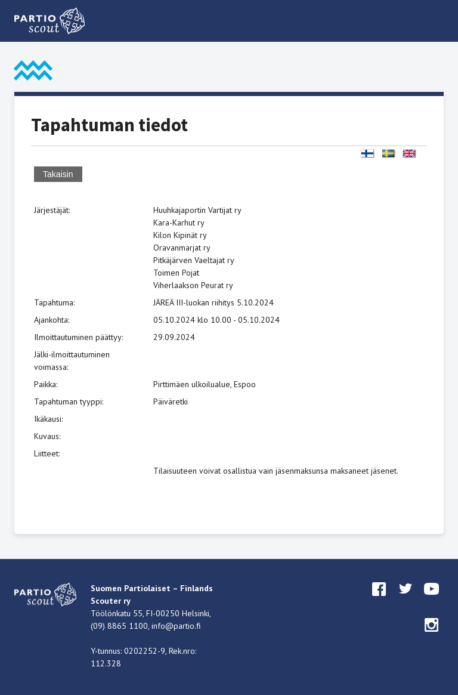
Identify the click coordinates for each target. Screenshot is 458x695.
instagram (432, 636)
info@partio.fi (176, 625)
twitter (405, 600)
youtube (432, 600)
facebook (379, 600)
